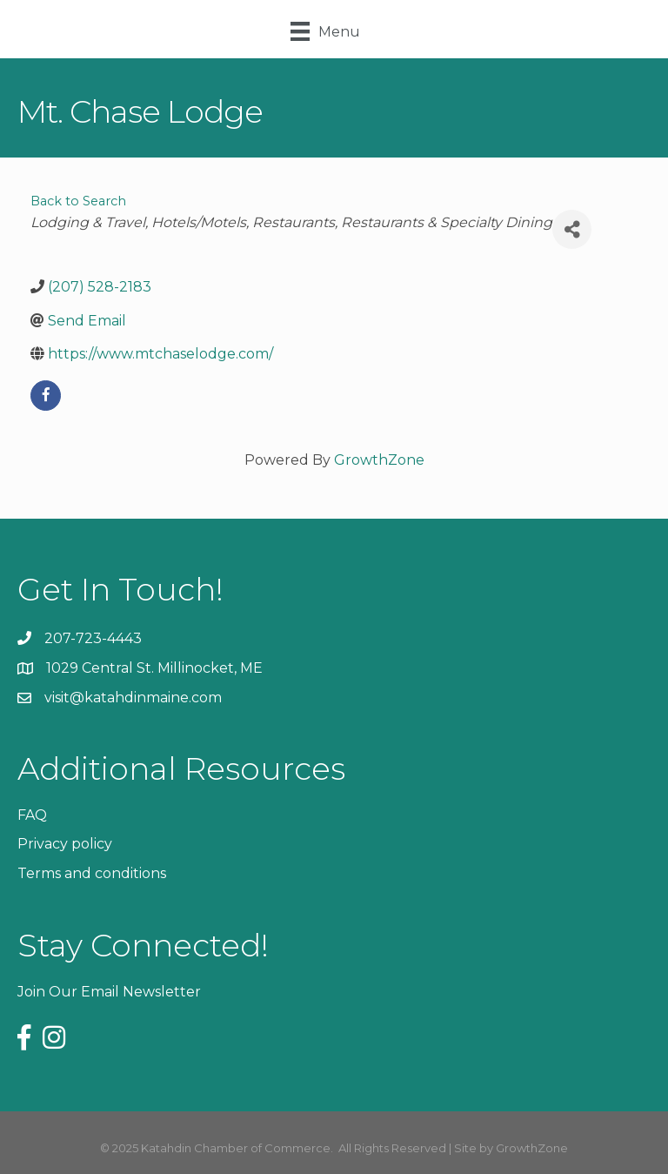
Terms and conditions (91, 873)
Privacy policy (64, 843)
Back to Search (78, 201)
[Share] (571, 229)
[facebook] (45, 395)
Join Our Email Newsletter (109, 991)
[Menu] (325, 31)
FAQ (32, 815)
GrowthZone (379, 460)
